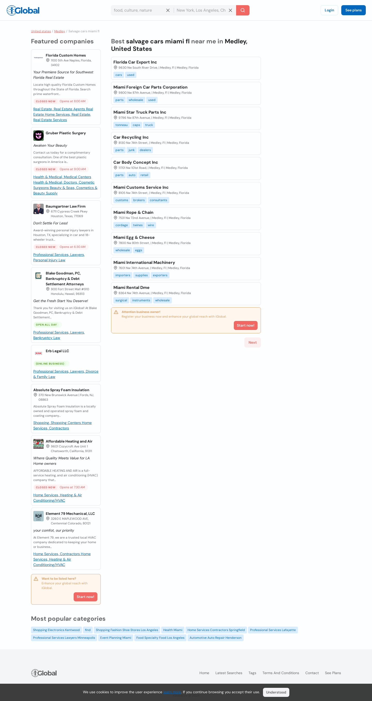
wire (151, 225)
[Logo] (23, 10)
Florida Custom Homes (66, 55)
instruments (141, 300)
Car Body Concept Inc (135, 162)
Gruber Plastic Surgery (66, 133)
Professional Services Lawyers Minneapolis (64, 638)
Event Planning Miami (115, 638)
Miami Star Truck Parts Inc (139, 112)
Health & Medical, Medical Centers (62, 177)
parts (119, 100)
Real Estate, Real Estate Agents (59, 109)
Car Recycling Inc (131, 137)
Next (253, 342)
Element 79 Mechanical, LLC (70, 513)
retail (144, 175)
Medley (59, 31)
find (88, 630)
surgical (121, 300)
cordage (121, 225)
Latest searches (228, 673)
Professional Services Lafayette (273, 630)
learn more (172, 692)
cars (118, 75)
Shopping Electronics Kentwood (56, 630)
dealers (145, 150)
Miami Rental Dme (131, 287)
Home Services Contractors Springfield (216, 630)
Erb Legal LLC (57, 351)
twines (138, 225)
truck (149, 125)
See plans (353, 10)
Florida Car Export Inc (135, 62)
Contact (312, 673)
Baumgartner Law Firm (66, 206)
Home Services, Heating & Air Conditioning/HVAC (62, 559)
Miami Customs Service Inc (141, 187)
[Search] (243, 10)
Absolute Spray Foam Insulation (61, 390)
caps (136, 125)
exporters (160, 275)
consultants (158, 200)
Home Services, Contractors (57, 554)
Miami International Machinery (144, 262)
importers (122, 275)
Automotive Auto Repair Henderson (216, 638)
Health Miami (172, 630)
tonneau (121, 125)
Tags (252, 673)
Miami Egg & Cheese (134, 237)
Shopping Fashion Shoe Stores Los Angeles (127, 630)
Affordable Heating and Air (69, 441)
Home (204, 673)
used (130, 75)
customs (121, 200)
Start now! (85, 596)
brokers (139, 200)
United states (41, 31)
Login (329, 10)
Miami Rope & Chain (133, 212)
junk (132, 150)
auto (132, 175)
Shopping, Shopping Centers (57, 422)
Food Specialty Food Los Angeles (160, 638)
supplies (141, 275)
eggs (138, 250)
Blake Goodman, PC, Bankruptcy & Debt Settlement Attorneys (65, 278)
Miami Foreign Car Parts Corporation (150, 87)
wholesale (136, 100)
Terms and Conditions (280, 673)
